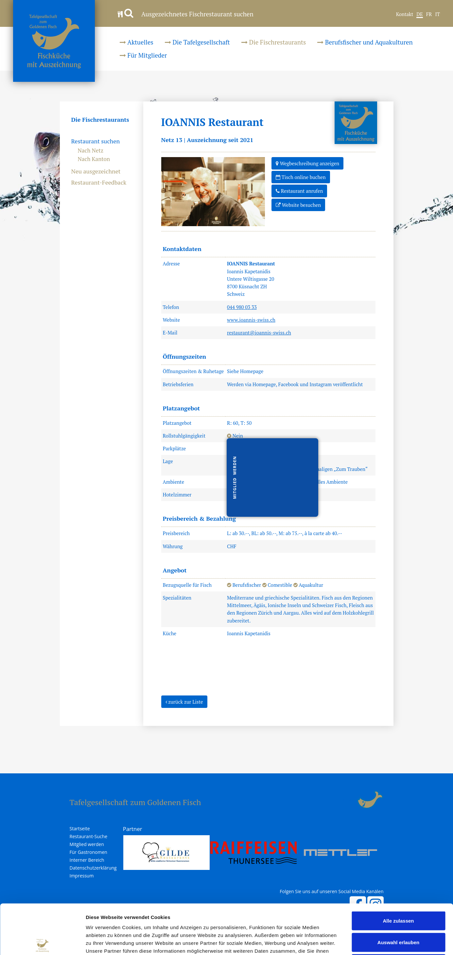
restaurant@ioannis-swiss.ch (259, 332)
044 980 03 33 (242, 307)
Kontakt (404, 14)
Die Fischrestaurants (273, 42)
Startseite (80, 828)
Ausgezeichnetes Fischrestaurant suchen (185, 14)
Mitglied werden (87, 844)
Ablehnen (398, 912)
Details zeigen (347, 942)
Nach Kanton (94, 159)
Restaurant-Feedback (99, 182)
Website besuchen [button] (298, 204)
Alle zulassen (398, 869)
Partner (132, 829)
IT (437, 14)
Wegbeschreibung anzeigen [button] (307, 163)
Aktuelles (136, 42)
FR (429, 14)
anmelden (349, 800)
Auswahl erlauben (398, 890)
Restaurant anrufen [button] (299, 190)
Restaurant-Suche (89, 836)
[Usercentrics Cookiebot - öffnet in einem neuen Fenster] (42, 942)
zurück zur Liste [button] (184, 701)
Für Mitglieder (143, 55)
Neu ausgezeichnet (96, 171)
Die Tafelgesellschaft (197, 42)
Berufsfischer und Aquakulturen (365, 42)
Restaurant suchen (95, 141)
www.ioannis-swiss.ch (251, 319)
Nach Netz (91, 150)
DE (419, 14)
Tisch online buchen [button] (301, 176)
